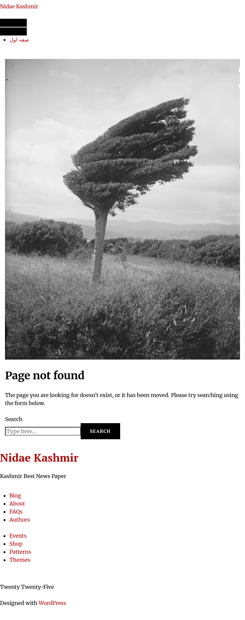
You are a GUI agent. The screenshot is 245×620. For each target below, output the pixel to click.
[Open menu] (13, 23)
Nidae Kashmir (19, 6)
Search (13, 419)
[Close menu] (13, 31)
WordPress (52, 603)
